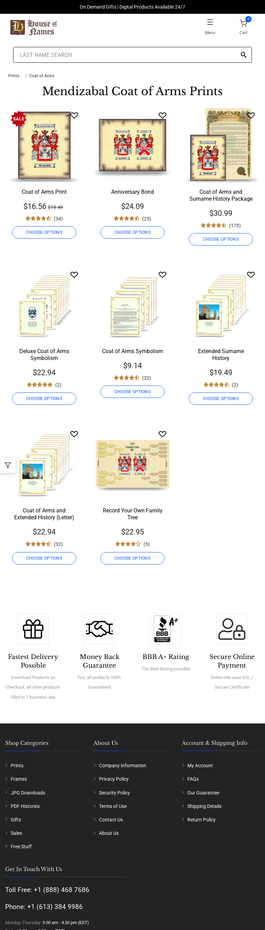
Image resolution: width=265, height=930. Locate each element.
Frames (19, 779)
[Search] (243, 55)
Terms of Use (113, 806)
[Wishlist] (74, 115)
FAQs (193, 779)
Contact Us (111, 819)
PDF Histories (25, 806)
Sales (16, 833)
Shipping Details (204, 806)
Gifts (16, 819)
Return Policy (201, 819)
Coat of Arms (41, 75)
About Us (109, 833)
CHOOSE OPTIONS (44, 232)
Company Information (122, 765)
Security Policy (114, 793)
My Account (200, 765)
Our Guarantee (203, 793)
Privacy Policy (114, 779)
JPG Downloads (28, 793)
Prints (13, 75)
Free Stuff (21, 846)
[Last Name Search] (132, 55)
